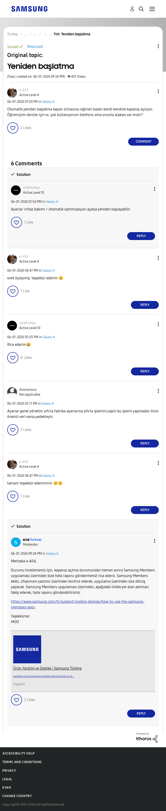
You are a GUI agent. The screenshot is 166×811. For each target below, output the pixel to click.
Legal (7, 779)
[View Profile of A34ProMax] (31, 188)
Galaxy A (48, 102)
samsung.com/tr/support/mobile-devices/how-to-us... (43, 676)
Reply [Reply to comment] (141, 236)
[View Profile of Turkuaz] (35, 540)
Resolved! (35, 46)
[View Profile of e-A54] (23, 90)
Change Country (17, 796)
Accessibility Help (18, 753)
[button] (150, 91)
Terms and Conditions (22, 762)
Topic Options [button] (150, 46)
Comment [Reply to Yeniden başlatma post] (143, 142)
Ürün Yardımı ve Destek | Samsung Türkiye (47, 668)
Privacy (9, 771)
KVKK (6, 788)
